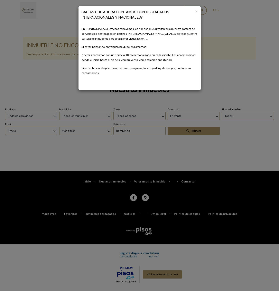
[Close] (196, 11)
